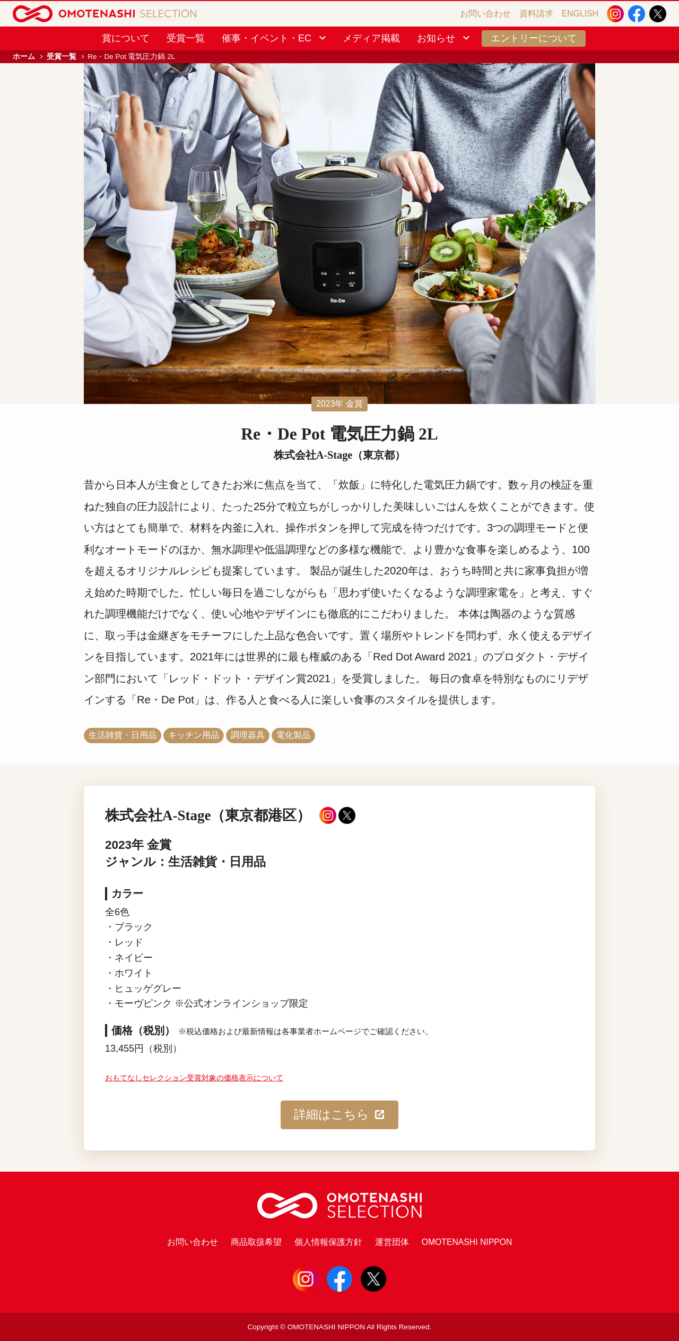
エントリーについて (534, 38)
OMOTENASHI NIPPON (467, 1242)
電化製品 (293, 735)
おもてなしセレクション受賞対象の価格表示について (194, 1078)
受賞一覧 (186, 38)
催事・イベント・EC (275, 38)
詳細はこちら (340, 1114)
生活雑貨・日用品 (122, 735)
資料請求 (536, 13)
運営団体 (392, 1242)
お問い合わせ (485, 13)
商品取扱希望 (256, 1242)
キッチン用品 (193, 735)
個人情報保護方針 (328, 1242)
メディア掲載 (371, 38)
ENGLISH (580, 13)
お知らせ (444, 38)
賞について (126, 38)
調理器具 (248, 735)
